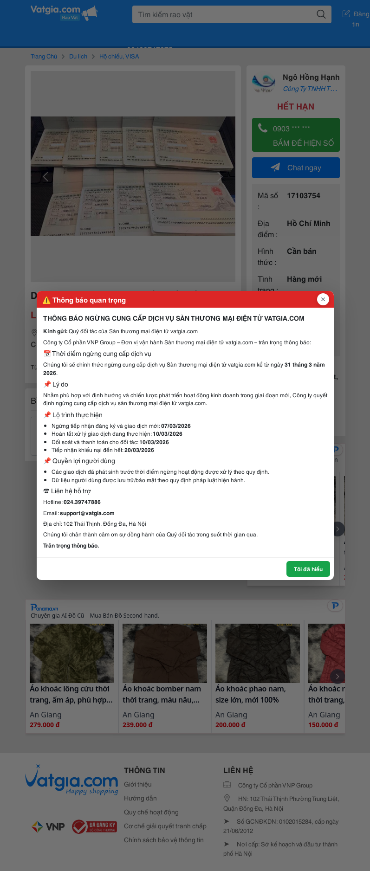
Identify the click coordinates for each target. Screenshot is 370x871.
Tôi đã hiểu (308, 569)
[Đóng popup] (323, 299)
